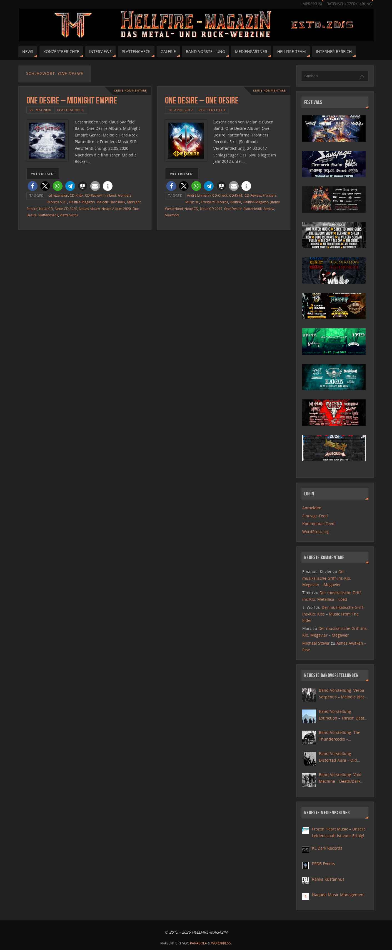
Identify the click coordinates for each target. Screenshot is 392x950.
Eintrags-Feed (315, 515)
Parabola (198, 943)
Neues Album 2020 (116, 208)
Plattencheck (70, 110)
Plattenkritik (69, 215)
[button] (33, 186)
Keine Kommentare (130, 90)
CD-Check (220, 195)
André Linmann (199, 195)
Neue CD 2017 (211, 208)
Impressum (311, 4)
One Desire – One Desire (202, 100)
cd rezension (58, 195)
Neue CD (46, 208)
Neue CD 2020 (66, 208)
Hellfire (235, 202)
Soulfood (172, 215)
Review (268, 208)
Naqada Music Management (338, 894)
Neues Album (89, 208)
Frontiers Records (214, 202)
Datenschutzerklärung (349, 4)
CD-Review (93, 195)
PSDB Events (323, 863)
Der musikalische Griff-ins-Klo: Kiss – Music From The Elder (333, 614)
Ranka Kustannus (328, 879)
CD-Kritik (76, 195)
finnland (109, 195)
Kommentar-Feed (318, 523)
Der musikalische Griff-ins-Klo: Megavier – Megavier (326, 578)
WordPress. (221, 943)
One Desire (233, 208)
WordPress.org (315, 531)
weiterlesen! (43, 174)
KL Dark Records (327, 848)
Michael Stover (316, 643)
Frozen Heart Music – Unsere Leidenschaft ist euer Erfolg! (339, 832)
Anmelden (311, 507)
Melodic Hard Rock (110, 202)
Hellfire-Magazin (82, 202)
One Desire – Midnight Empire (71, 100)
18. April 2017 (180, 110)
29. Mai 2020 (40, 110)
